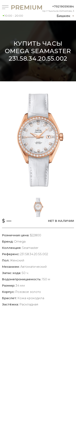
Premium (20, 7)
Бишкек (63, 16)
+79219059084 (63, 6)
